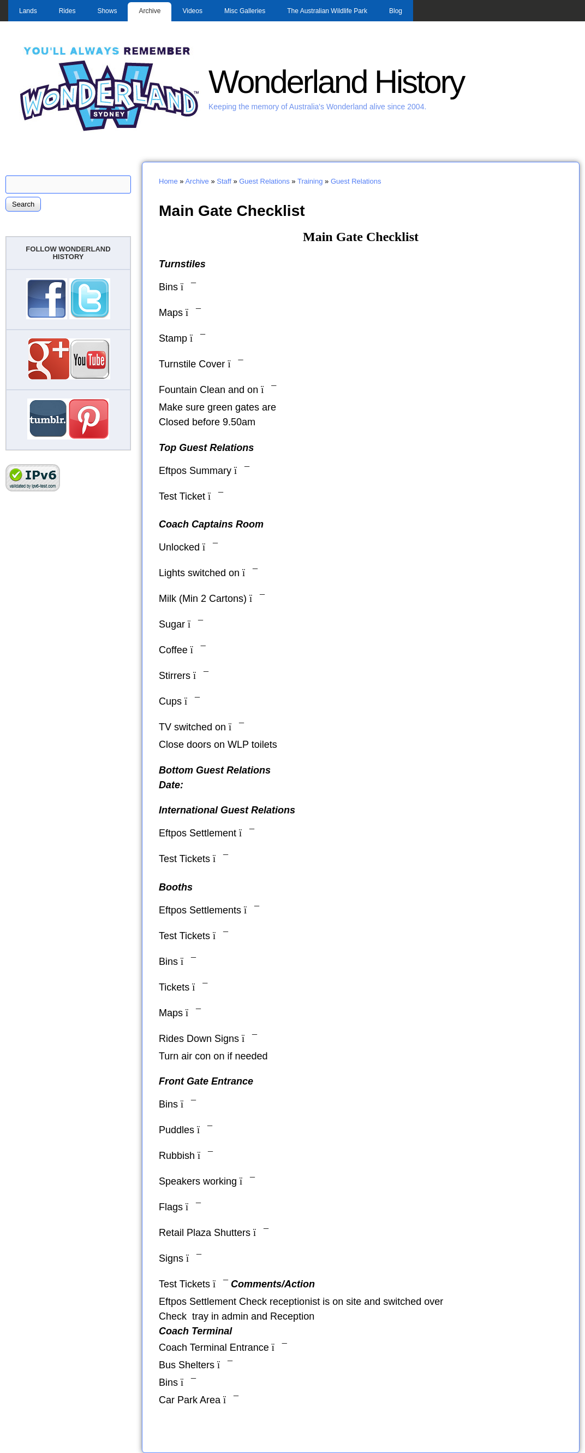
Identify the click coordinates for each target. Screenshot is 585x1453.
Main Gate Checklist (232, 210)
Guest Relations (264, 181)
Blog (395, 11)
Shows (107, 11)
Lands (28, 11)
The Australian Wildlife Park (327, 11)
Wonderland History (336, 81)
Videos (192, 11)
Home (168, 181)
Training (310, 181)
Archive (149, 11)
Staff (224, 181)
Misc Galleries (244, 11)
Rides (67, 11)
